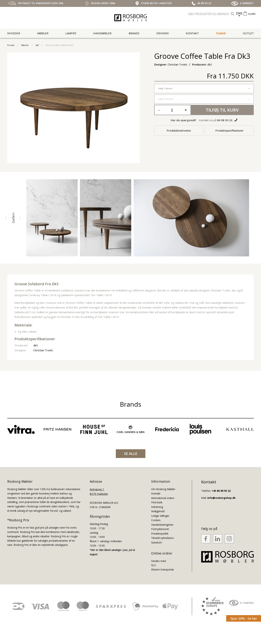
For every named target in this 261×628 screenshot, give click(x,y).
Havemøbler (102, 33)
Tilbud (221, 33)
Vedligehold (158, 511)
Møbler (42, 33)
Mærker (25, 45)
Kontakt (192, 33)
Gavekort (156, 542)
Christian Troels (43, 350)
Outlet (248, 33)
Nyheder (13, 33)
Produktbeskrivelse (179, 130)
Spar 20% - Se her (243, 618)
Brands (134, 33)
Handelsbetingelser (162, 524)
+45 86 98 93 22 (221, 490)
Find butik (156, 502)
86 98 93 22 (224, 120)
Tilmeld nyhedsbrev (162, 538)
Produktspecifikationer (229, 130)
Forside (10, 45)
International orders (162, 498)
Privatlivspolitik (159, 533)
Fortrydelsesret (160, 529)
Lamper (70, 33)
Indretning (157, 507)
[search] (211, 14)
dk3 (37, 45)
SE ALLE (130, 453)
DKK (239, 13)
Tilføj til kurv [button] (222, 110)
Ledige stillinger (160, 515)
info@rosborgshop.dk (221, 498)
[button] (6, 218)
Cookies (156, 520)
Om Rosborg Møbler (163, 489)
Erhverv (162, 33)
